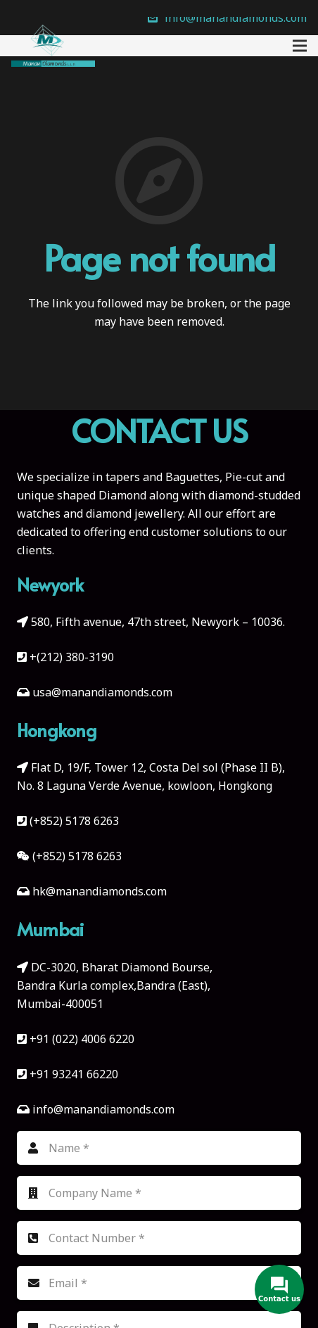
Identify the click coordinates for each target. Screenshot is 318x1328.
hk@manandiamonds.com (99, 891)
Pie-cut (243, 477)
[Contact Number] (159, 1238)
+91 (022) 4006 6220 (82, 1039)
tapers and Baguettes (163, 477)
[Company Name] (159, 1193)
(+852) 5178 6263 (74, 821)
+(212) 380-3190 (72, 657)
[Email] (159, 1283)
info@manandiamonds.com (102, 1109)
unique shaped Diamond (81, 495)
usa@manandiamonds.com (102, 692)
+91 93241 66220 (74, 1074)
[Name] (159, 1148)
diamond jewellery (134, 513)
